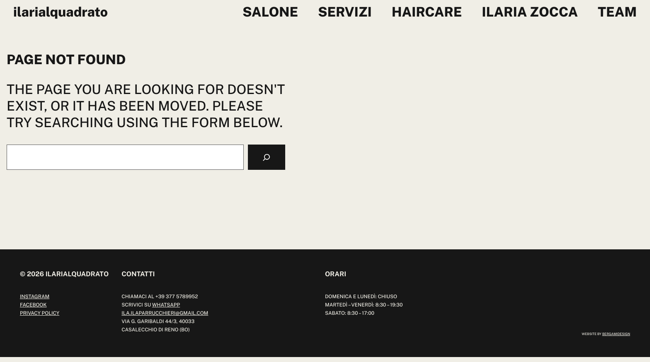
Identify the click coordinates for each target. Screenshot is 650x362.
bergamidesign (616, 334)
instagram (34, 296)
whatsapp (166, 305)
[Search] (266, 157)
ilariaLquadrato (60, 12)
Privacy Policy (39, 313)
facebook (33, 305)
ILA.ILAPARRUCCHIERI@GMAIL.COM (164, 313)
